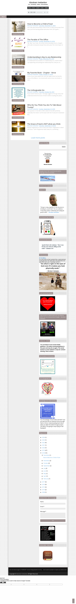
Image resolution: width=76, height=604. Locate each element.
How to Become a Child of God (40, 24)
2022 (43, 442)
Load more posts (38, 137)
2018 (43, 453)
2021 (43, 445)
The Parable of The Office (37, 39)
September (46, 466)
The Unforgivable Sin (35, 90)
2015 (43, 487)
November (46, 460)
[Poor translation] (4, 582)
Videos (46, 7)
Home (29, 7)
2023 (43, 440)
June (44, 471)
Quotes (37, 7)
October (45, 463)
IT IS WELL (42, 258)
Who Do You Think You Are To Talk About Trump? (44, 106)
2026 (43, 437)
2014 (43, 489)
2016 (43, 484)
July (44, 468)
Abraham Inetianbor (38, 2)
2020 (43, 448)
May (44, 473)
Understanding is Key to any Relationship (44, 57)
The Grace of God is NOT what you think (43, 124)
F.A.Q (33, 7)
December (46, 455)
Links (42, 7)
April (44, 476)
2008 (43, 492)
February (45, 479)
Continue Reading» (18, 34)
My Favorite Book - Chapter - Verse (41, 72)
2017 (43, 482)
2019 (43, 450)
